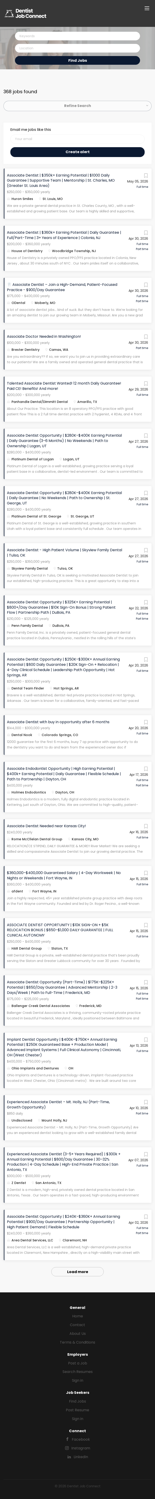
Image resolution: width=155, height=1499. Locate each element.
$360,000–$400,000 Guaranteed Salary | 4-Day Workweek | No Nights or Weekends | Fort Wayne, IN (64, 875)
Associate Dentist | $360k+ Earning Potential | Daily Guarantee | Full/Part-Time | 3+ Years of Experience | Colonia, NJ (64, 235)
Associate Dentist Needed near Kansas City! (46, 826)
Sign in (77, 1380)
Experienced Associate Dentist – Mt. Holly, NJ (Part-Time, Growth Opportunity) (58, 1104)
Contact (77, 1324)
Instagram (80, 1448)
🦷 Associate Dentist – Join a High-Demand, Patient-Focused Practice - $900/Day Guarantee (62, 287)
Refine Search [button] (77, 105)
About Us (77, 1333)
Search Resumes (78, 1371)
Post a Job (77, 1363)
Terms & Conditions (77, 1342)
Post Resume (77, 1410)
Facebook (81, 1439)
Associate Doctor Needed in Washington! (44, 336)
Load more (77, 1271)
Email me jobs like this (30, 129)
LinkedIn (81, 1457)
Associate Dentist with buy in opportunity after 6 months (58, 722)
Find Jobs (77, 60)
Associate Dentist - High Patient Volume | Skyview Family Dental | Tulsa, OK (64, 552)
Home (77, 1316)
